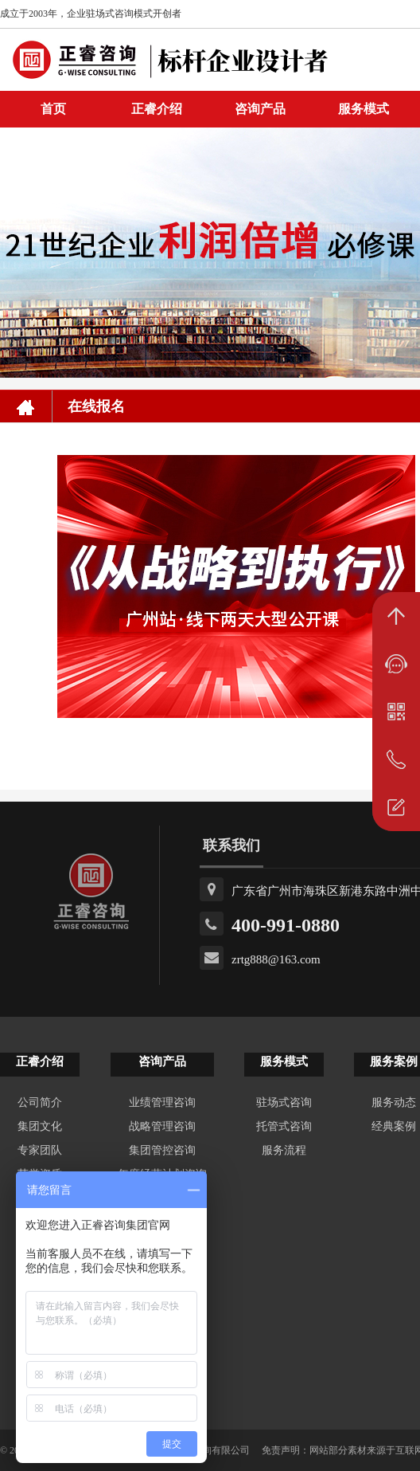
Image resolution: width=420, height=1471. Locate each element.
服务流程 (284, 1150)
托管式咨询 (284, 1126)
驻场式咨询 (284, 1102)
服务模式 (363, 109)
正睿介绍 (40, 1061)
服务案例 (394, 1061)
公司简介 (40, 1102)
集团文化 (40, 1126)
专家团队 (40, 1150)
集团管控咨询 (162, 1150)
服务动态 (393, 1102)
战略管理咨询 (162, 1126)
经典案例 (393, 1126)
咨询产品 (260, 109)
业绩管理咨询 (162, 1102)
